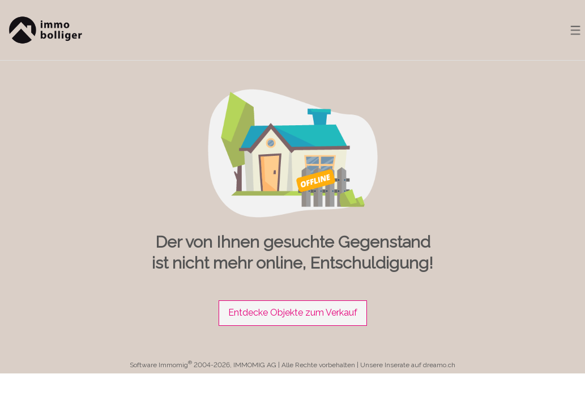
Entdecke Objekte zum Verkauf (292, 312)
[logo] (44, 30)
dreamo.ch (439, 365)
